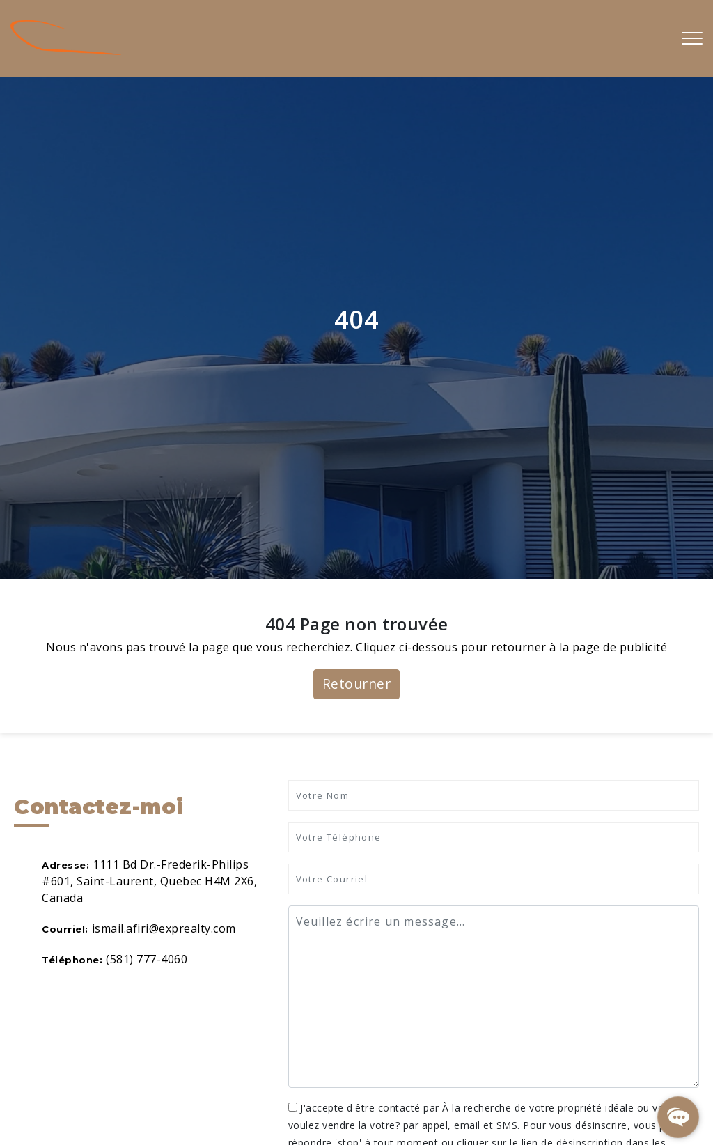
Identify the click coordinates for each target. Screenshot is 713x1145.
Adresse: (65, 865)
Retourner (356, 683)
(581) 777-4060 (146, 959)
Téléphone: (72, 959)
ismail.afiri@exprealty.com (164, 928)
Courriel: (65, 929)
